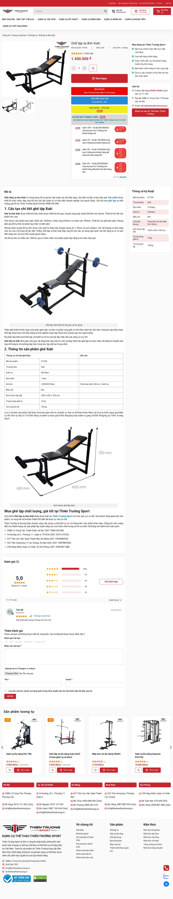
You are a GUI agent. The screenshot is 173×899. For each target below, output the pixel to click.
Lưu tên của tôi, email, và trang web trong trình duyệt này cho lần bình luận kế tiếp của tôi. (51, 691)
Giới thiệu (112, 3)
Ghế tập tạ (32, 35)
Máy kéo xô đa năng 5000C (106, 754)
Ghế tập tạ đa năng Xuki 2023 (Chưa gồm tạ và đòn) (64, 755)
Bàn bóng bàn (116, 841)
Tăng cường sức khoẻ (153, 844)
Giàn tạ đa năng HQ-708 (18, 754)
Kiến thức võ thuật (151, 841)
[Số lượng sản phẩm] (79, 68)
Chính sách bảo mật (84, 857)
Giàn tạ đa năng (116, 834)
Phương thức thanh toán (84, 845)
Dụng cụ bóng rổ (113, 19)
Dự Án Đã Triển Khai (147, 3)
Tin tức (160, 3)
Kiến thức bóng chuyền (153, 848)
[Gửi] (105, 11)
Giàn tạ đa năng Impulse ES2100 (148, 755)
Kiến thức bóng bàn (152, 830)
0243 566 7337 (10, 864)
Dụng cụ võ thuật (69, 19)
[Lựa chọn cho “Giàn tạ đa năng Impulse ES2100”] (138, 770)
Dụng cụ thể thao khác (16, 26)
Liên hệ (168, 3)
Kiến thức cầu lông (151, 837)
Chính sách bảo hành (85, 850)
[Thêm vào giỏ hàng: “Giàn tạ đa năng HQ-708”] (9, 770)
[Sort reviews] (115, 600)
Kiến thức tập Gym (151, 834)
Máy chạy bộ (8, 19)
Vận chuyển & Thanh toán (127, 3)
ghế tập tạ (113, 200)
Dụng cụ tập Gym (47, 19)
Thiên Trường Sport (62, 516)
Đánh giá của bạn (12, 638)
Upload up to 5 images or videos (20, 668)
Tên (6, 679)
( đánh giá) (88, 53)
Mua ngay (25, 770)
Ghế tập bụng (115, 837)
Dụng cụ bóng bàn (92, 19)
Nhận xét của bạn (13, 646)
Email (69, 679)
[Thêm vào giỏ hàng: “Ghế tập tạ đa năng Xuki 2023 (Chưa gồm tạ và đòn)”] (52, 770)
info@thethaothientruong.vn (16, 868)
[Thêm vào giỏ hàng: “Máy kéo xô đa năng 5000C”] (95, 770)
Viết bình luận (111, 581)
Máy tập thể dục (26, 19)
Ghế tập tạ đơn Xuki (42, 616)
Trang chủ (6, 35)
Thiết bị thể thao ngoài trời (119, 849)
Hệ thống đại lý (82, 834)
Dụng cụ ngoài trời (136, 19)
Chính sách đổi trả (83, 854)
